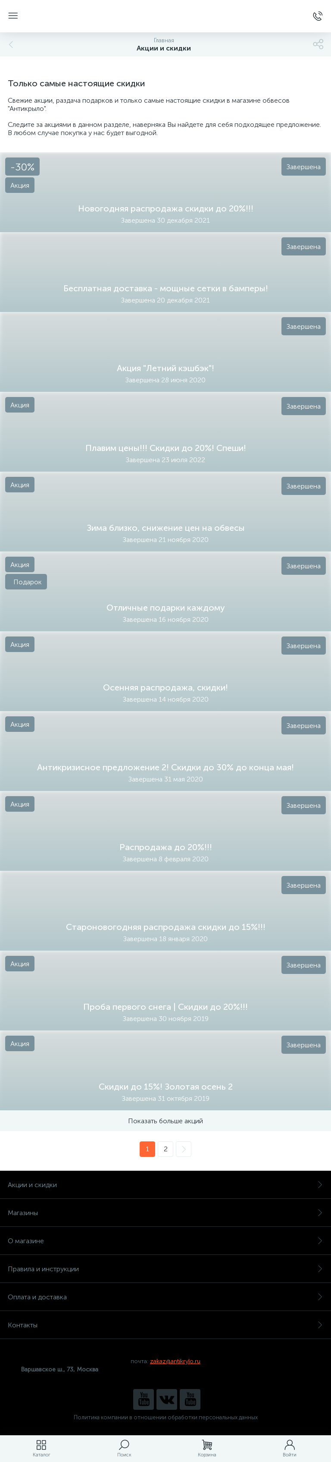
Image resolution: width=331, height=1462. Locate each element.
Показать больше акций (165, 1121)
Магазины (165, 1213)
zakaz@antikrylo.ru (175, 1361)
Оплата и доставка (165, 1297)
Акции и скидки (165, 1185)
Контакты (165, 1325)
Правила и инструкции (165, 1269)
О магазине (165, 1241)
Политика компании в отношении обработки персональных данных (166, 1417)
